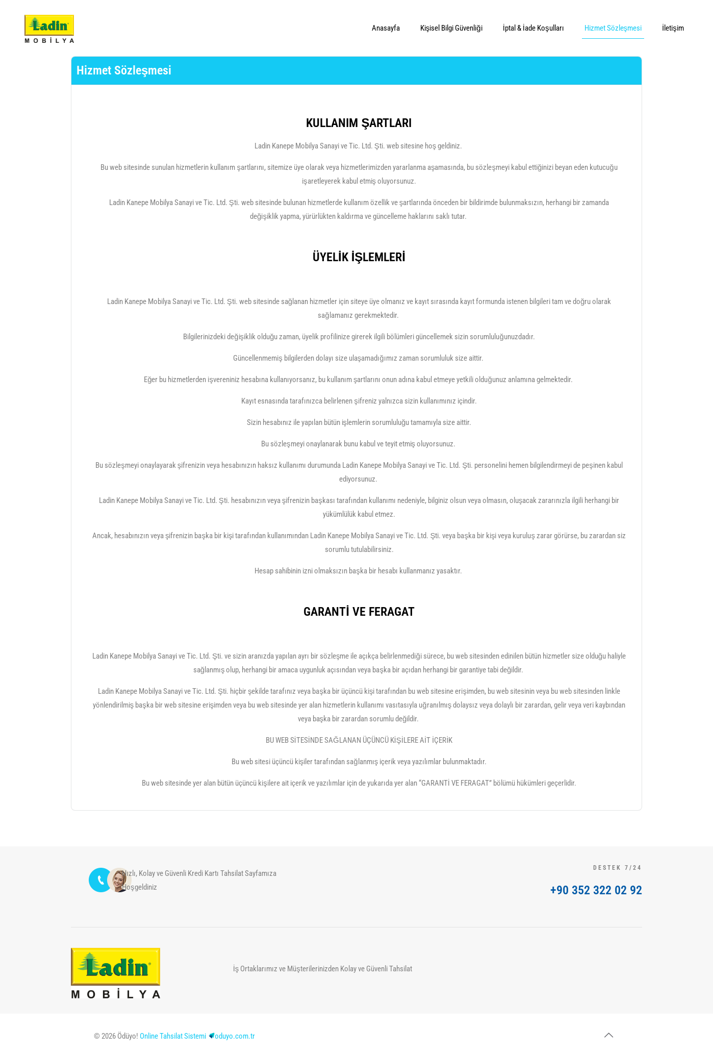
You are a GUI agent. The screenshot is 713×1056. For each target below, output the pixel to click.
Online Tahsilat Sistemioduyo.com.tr (197, 1036)
